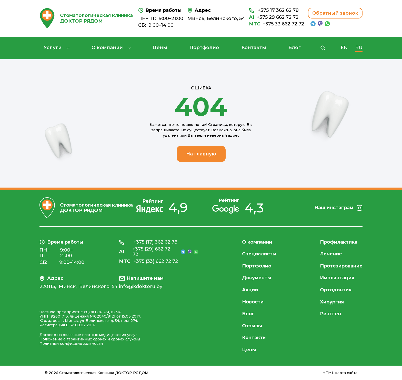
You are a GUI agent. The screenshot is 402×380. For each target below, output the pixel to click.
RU (359, 47)
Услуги (53, 47)
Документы (256, 278)
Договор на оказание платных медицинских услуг (88, 334)
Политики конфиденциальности (71, 343)
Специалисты (259, 254)
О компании (107, 47)
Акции (250, 290)
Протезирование (341, 266)
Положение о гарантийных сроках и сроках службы (89, 339)
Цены (160, 47)
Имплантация (337, 278)
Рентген (330, 314)
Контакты (254, 47)
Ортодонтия (335, 290)
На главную (201, 154)
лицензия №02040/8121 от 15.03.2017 (105, 316)
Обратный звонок (335, 13)
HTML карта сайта (340, 373)
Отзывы (252, 326)
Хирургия (332, 302)
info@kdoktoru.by (140, 286)
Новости (253, 302)
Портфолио (204, 47)
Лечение (331, 254)
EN (344, 47)
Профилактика (338, 242)
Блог (294, 47)
